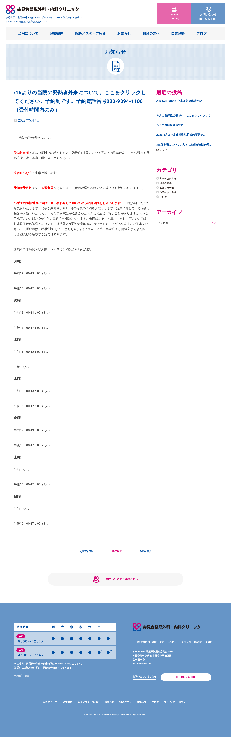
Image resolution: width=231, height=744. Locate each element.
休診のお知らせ (169, 193)
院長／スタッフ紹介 (90, 33)
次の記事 (144, 551)
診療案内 (56, 33)
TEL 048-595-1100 (186, 683)
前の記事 (87, 551)
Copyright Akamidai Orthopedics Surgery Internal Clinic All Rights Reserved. (115, 722)
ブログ (201, 33)
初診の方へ (151, 33)
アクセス (174, 14)
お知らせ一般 (168, 188)
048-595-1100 (208, 14)
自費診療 (178, 33)
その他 (164, 197)
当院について (28, 33)
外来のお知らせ (169, 179)
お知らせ (124, 33)
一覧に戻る (115, 551)
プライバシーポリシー (182, 709)
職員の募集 (166, 184)
